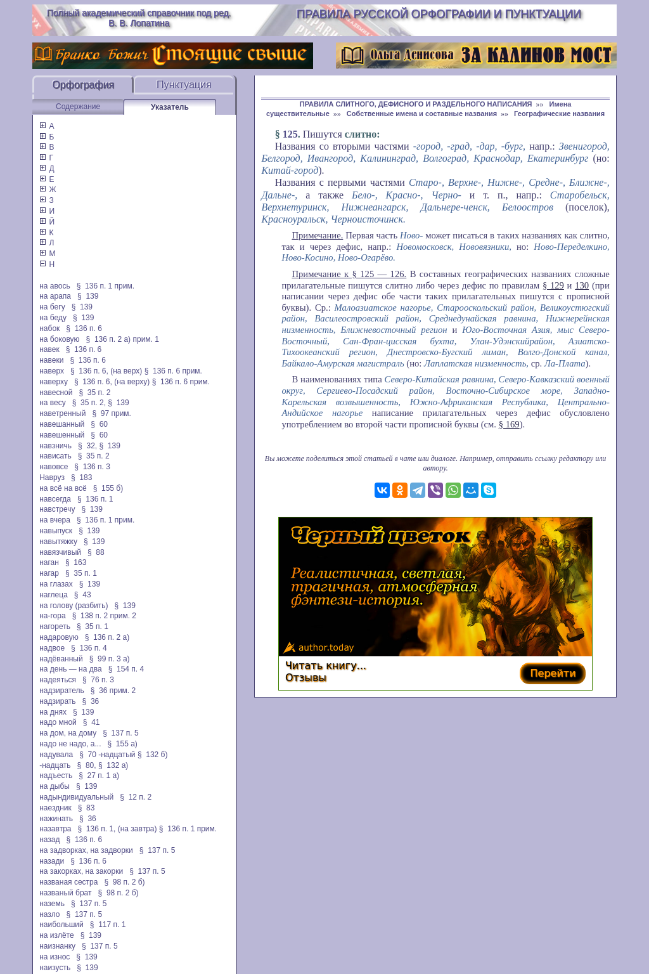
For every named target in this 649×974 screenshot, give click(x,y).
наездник (55, 807)
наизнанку (57, 946)
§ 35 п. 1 (81, 573)
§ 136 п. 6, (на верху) (112, 381)
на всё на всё (62, 488)
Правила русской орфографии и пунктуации (439, 14)
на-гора (52, 615)
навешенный (61, 435)
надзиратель (61, 690)
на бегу (52, 306)
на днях (53, 712)
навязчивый (60, 552)
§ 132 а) (113, 765)
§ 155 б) (108, 488)
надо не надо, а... (70, 743)
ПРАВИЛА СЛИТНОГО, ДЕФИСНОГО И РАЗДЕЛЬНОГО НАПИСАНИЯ (416, 104)
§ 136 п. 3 (92, 466)
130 (582, 285)
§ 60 (99, 424)
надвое (52, 648)
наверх (51, 371)
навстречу (57, 509)
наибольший (61, 924)
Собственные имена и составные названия (422, 113)
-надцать (54, 765)
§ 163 (75, 562)
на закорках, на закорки (81, 871)
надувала (56, 754)
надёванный (60, 658)
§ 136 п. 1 (95, 499)
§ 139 (87, 296)
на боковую (59, 339)
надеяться (57, 679)
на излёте (56, 935)
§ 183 (81, 477)
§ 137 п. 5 (121, 733)
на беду (53, 317)
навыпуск (55, 530)
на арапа (55, 296)
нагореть (54, 626)
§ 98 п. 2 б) (124, 882)
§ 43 (82, 594)
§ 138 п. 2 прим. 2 (104, 615)
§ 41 (91, 722)
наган (49, 562)
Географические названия (559, 113)
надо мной (58, 722)
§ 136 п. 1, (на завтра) (117, 828)
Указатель (170, 107)
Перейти (552, 673)
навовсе (53, 466)
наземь (52, 903)
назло (49, 914)
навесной (55, 392)
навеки (51, 360)
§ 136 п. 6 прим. (173, 371)
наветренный (62, 413)
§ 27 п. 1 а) (99, 775)
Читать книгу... (325, 665)
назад (49, 839)
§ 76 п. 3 (98, 679)
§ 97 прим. (111, 413)
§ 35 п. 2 (94, 392)
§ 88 (96, 552)
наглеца (53, 594)
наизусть (54, 967)
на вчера (54, 520)
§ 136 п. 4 (89, 648)
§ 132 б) (154, 754)
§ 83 (86, 807)
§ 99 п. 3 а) (109, 658)
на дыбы (54, 786)
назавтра (55, 828)
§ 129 (553, 285)
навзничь (55, 445)
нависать (55, 455)
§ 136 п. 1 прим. (105, 286)
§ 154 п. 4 (126, 669)
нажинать (56, 818)
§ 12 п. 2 (135, 797)
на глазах (55, 584)
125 (290, 134)
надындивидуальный (76, 797)
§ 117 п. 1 (108, 924)
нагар (49, 573)
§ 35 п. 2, (89, 402)
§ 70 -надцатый (107, 754)
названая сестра (68, 882)
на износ (54, 956)
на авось (54, 286)
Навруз (52, 477)
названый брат (65, 892)
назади (51, 861)
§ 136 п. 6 (84, 328)
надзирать (57, 701)
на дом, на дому (67, 733)
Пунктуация (184, 84)
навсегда (55, 499)
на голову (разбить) (73, 605)
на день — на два (70, 669)
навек (49, 349)
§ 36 (91, 701)
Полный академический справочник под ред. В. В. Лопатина (139, 18)
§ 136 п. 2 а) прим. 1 (122, 339)
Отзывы (305, 678)
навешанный (61, 424)
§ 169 (509, 424)
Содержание (78, 106)
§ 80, (86, 765)
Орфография (83, 84)
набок (49, 328)
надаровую (58, 637)
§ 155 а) (122, 743)
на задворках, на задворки (86, 850)
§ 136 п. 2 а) (107, 637)
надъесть (55, 775)
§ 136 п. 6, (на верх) (106, 371)
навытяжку (58, 541)
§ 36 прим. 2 (113, 690)
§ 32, (87, 445)
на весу (52, 402)
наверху (53, 381)
